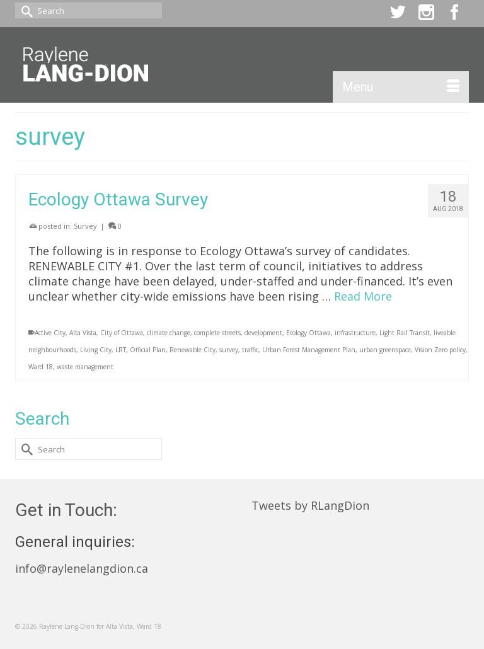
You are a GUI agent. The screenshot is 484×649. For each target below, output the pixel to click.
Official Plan (148, 349)
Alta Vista (82, 332)
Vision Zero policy (440, 349)
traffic (250, 349)
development (263, 332)
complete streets (217, 332)
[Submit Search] (24, 10)
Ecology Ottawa (308, 332)
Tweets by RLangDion (310, 505)
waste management (85, 366)
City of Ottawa (121, 332)
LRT (120, 349)
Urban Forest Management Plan (308, 349)
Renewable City (193, 349)
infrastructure (355, 332)
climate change (168, 332)
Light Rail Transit (404, 332)
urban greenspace (385, 349)
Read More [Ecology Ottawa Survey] (363, 296)
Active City (50, 332)
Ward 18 (40, 366)
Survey (85, 226)
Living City (96, 349)
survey (228, 349)
